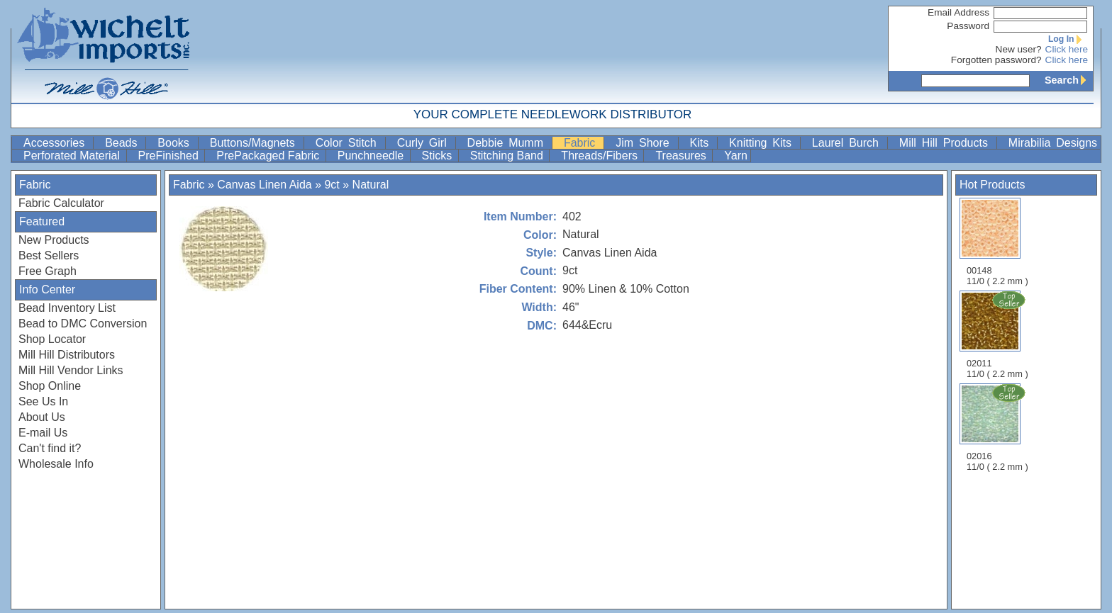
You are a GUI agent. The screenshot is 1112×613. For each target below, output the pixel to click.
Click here (1066, 49)
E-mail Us (42, 433)
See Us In (43, 401)
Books (175, 143)
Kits (702, 143)
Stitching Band (508, 156)
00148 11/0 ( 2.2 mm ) (997, 242)
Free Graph (47, 271)
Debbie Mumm (508, 143)
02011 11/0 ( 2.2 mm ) (998, 334)
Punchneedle (372, 156)
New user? (1019, 49)
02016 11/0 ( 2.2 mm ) (998, 427)
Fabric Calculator (61, 203)
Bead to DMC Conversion (82, 323)
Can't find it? (49, 448)
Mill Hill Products (946, 143)
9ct (331, 185)
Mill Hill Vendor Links (70, 370)
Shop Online (49, 386)
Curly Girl (424, 143)
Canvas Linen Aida (266, 185)
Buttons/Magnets (255, 143)
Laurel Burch (848, 143)
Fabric (582, 143)
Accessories (56, 143)
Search (1069, 80)
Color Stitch (349, 143)
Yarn (735, 156)
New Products (53, 240)
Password (968, 26)
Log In (1068, 39)
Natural (370, 185)
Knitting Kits (763, 143)
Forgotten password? (996, 60)
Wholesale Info (56, 464)
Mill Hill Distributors (66, 355)
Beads (124, 143)
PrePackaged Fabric (269, 156)
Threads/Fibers (600, 156)
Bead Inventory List (67, 308)
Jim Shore (645, 143)
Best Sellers (48, 255)
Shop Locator (52, 339)
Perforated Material (73, 156)
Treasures (682, 156)
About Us (41, 417)
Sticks (438, 156)
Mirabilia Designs (1052, 143)
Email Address (958, 12)
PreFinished (170, 156)
